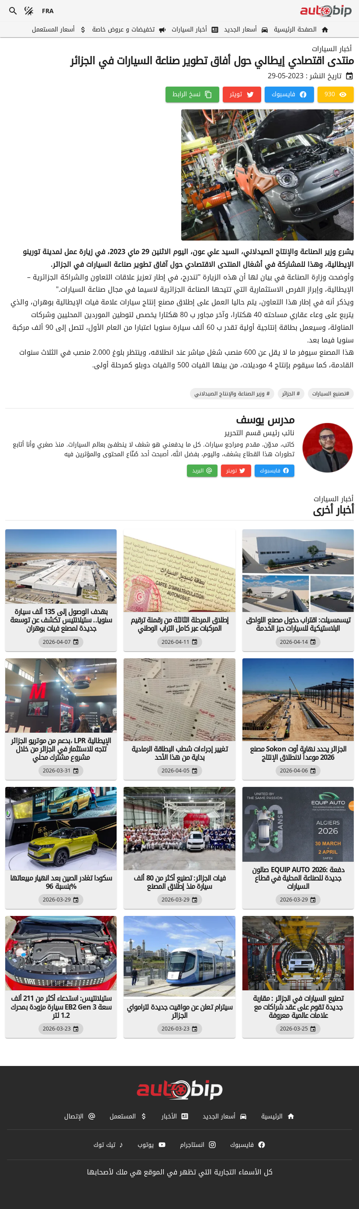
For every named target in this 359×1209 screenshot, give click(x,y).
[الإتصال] (79, 1116)
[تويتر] (242, 94)
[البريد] (202, 471)
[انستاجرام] (198, 1145)
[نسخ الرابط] (192, 94)
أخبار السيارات (332, 49)
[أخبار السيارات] (194, 29)
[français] (48, 11)
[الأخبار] (175, 1116)
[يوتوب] (152, 1145)
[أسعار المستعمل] (58, 29)
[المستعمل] (129, 1116)
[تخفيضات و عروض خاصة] (128, 29)
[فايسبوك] (289, 94)
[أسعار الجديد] (245, 29)
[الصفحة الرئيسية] (300, 29)
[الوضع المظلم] (29, 11)
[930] (336, 94)
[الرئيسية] (277, 1116)
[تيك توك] (108, 1145)
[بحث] (13, 11)
